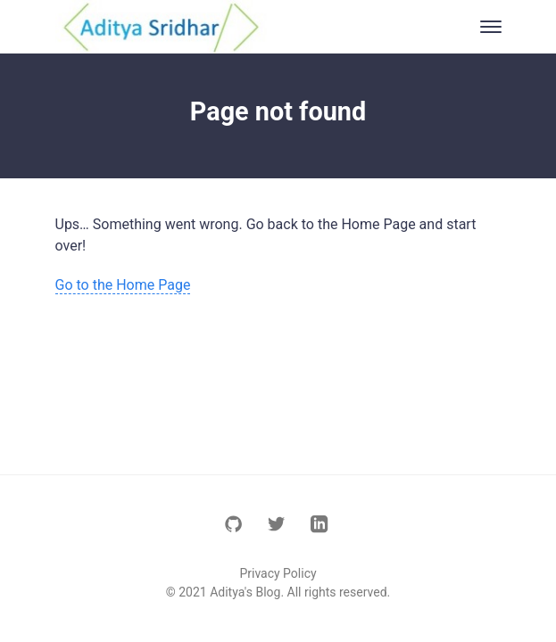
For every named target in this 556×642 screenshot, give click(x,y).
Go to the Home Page (123, 284)
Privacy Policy (277, 573)
